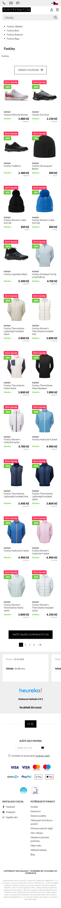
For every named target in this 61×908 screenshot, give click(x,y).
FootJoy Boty (13, 30)
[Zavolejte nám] (4, 3)
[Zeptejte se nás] (18, 3)
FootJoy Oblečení (15, 26)
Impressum (36, 811)
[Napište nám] (11, 3)
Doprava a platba (38, 815)
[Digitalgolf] (30, 724)
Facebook (10, 806)
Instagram (10, 812)
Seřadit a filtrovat (30, 70)
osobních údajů (43, 755)
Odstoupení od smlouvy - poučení (42, 822)
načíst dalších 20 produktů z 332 (31, 634)
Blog (33, 854)
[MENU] (57, 9)
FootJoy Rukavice (15, 34)
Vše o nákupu (37, 832)
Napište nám (12, 817)
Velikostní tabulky (39, 850)
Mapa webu (36, 845)
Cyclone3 (49, 871)
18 (40, 644)
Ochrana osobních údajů (42, 828)
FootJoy (9, 48)
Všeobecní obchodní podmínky (40, 839)
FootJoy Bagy (13, 38)
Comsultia (30, 873)
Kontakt (34, 806)
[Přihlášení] (51, 9)
